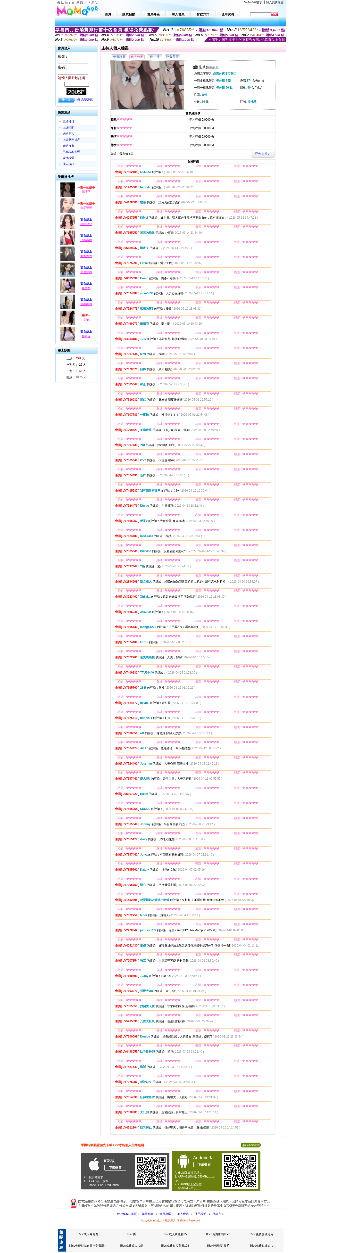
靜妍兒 (86, 336)
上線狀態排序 (71, 139)
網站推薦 (68, 146)
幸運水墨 (86, 272)
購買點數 (147, 1214)
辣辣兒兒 (86, 224)
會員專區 (165, 1214)
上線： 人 (76, 358)
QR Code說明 (251, 1145)
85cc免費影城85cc (218, 1234)
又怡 (86, 319)
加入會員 (183, 1214)
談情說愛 (68, 158)
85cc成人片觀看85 (175, 1234)
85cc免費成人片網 (131, 1245)
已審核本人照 (71, 152)
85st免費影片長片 (218, 1245)
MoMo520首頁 (253, 2)
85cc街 (131, 1234)
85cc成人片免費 (88, 1234)
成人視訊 (68, 164)
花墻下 (86, 191)
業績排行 (68, 121)
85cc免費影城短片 (261, 1234)
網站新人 (68, 133)
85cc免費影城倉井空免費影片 (88, 1245)
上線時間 (68, 127)
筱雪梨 (86, 288)
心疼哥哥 (86, 207)
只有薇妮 (86, 240)
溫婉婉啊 (86, 304)
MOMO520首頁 (127, 1214)
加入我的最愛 (274, 2)
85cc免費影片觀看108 (174, 1245)
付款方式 (218, 1214)
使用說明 (200, 1214)
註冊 (77, 99)
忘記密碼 (87, 99)
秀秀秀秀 (86, 256)
